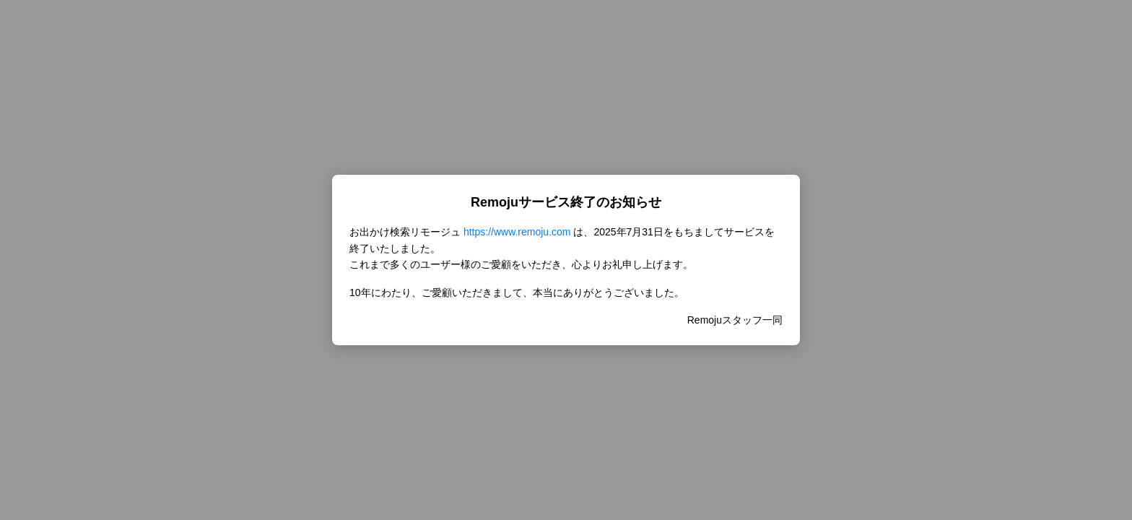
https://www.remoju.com (517, 232)
